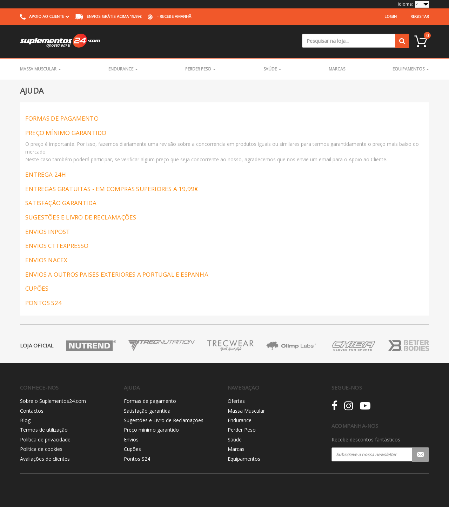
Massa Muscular (40, 69)
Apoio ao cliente (44, 16)
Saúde (272, 69)
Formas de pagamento (150, 401)
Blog (25, 420)
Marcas (337, 69)
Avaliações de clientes (45, 458)
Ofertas (236, 401)
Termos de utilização (44, 429)
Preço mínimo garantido (151, 429)
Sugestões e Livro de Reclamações (163, 420)
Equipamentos (411, 69)
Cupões (132, 449)
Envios (131, 439)
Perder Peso (200, 69)
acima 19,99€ (108, 16)
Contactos (31, 410)
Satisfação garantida (147, 410)
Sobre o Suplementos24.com (53, 401)
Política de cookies (41, 449)
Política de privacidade (45, 439)
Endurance (123, 69)
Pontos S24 (137, 458)
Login (390, 16)
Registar (419, 16)
